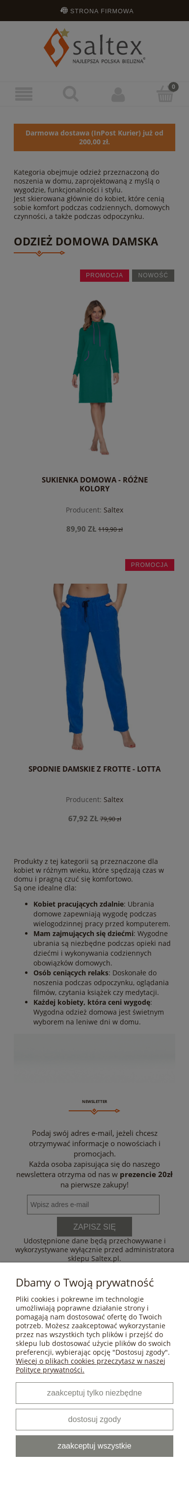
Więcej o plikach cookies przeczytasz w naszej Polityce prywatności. (90, 1365)
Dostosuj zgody (94, 1419)
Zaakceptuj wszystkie (94, 1445)
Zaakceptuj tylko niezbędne (94, 1392)
